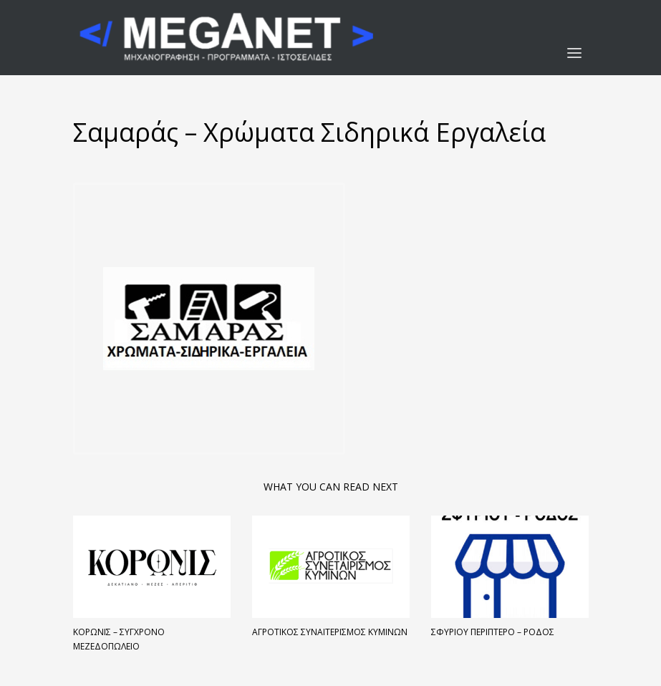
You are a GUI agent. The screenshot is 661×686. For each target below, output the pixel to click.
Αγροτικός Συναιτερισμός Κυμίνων (329, 632)
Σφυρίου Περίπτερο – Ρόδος (492, 632)
